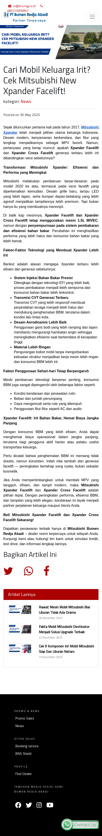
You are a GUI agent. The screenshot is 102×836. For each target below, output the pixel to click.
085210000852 (17, 10)
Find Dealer (23, 773)
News (26, 101)
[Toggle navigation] (92, 16)
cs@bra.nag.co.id (24, 6)
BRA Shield (23, 753)
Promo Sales (24, 718)
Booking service (27, 746)
